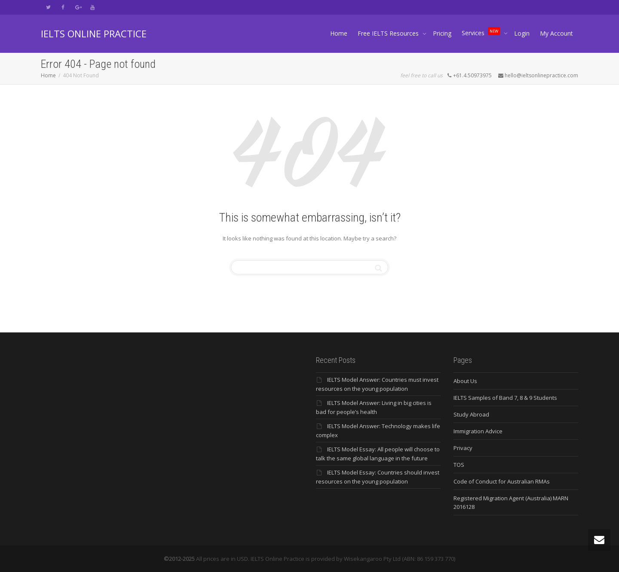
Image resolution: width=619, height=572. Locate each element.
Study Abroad (471, 414)
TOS (459, 465)
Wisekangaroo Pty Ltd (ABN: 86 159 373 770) (399, 559)
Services (482, 31)
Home (338, 33)
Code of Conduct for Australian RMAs (502, 481)
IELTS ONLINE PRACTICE (94, 33)
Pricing (442, 33)
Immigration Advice (478, 431)
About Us (465, 381)
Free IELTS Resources (389, 33)
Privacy (463, 448)
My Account (556, 33)
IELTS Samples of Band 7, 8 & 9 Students (505, 398)
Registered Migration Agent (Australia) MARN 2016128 (511, 502)
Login (522, 33)
